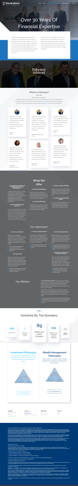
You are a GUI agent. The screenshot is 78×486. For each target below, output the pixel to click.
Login (43, 3)
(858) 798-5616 (27, 413)
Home (39, 3)
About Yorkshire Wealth (54, 3)
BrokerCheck (39, 428)
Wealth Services (66, 3)
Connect (74, 3)
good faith (44, 101)
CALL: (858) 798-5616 (23, 393)
